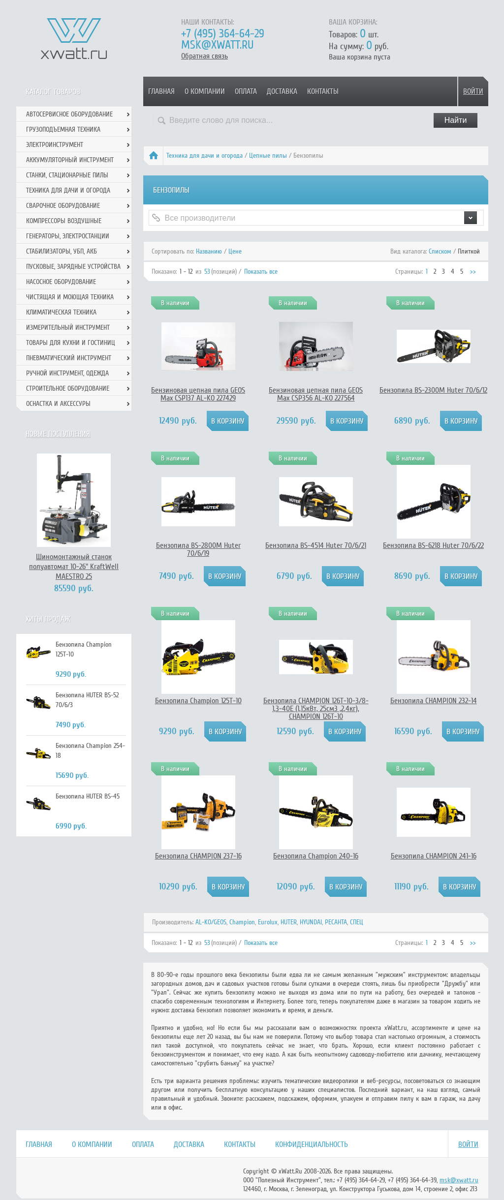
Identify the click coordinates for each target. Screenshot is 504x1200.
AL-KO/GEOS (210, 922)
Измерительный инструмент (68, 327)
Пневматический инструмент (68, 358)
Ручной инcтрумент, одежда (67, 373)
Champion (242, 922)
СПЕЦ (356, 922)
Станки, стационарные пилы (67, 175)
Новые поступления (58, 434)
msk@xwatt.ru (217, 45)
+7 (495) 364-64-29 (222, 34)
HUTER (289, 922)
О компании (205, 91)
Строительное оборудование (67, 388)
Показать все (261, 271)
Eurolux (268, 922)
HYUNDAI (311, 922)
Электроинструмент (54, 145)
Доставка (282, 91)
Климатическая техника (61, 312)
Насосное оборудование (61, 282)
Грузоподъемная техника (63, 129)
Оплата (246, 91)
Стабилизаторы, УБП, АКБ (61, 251)
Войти (473, 91)
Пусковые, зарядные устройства (73, 266)
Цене (235, 251)
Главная (161, 91)
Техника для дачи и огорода (204, 155)
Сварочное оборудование (63, 205)
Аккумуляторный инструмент (70, 160)
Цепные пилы (268, 155)
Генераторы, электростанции (67, 236)
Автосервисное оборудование (69, 114)
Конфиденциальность (311, 1144)
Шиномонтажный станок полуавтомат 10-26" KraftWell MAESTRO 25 (74, 566)
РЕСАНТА (336, 922)
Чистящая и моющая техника (70, 297)
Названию (209, 251)
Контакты (323, 91)
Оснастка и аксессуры (58, 404)
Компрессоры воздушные (63, 221)
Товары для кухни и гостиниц (70, 343)
